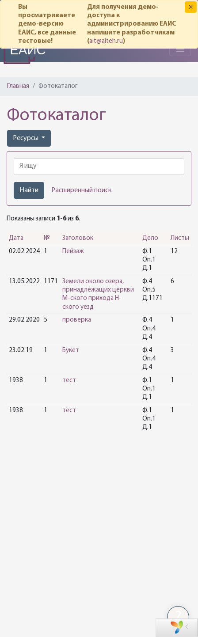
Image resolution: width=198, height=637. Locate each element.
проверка (76, 320)
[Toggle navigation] (180, 49)
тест (69, 380)
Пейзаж (73, 251)
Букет (70, 350)
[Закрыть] (191, 7)
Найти (28, 190)
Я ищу (28, 166)
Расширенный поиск (81, 190)
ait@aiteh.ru (106, 41)
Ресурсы (26, 138)
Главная (18, 86)
